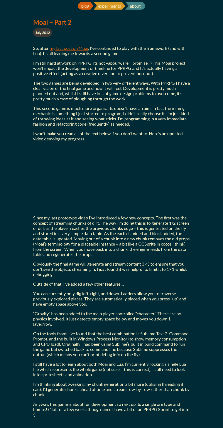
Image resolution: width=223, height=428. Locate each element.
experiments (109, 5)
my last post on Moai (69, 48)
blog (85, 5)
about (135, 5)
